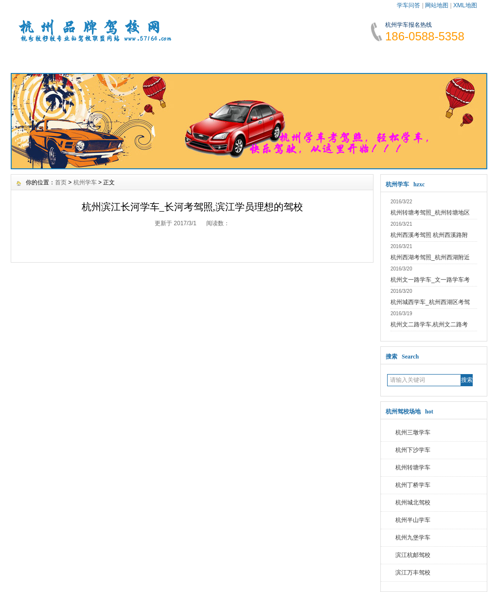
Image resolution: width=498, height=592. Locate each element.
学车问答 (408, 5)
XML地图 (465, 5)
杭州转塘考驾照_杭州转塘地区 (430, 212)
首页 (61, 182)
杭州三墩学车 (412, 432)
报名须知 (158, 58)
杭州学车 (85, 182)
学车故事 (334, 58)
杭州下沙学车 (412, 450)
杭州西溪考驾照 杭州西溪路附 (429, 235)
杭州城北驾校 (412, 502)
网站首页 (40, 58)
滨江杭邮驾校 (412, 555)
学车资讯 (99, 58)
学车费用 (217, 58)
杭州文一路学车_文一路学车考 (430, 279)
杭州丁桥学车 (412, 485)
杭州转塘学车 (412, 467)
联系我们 (452, 58)
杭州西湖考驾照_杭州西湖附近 (430, 257)
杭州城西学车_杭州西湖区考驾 (430, 302)
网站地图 (436, 5)
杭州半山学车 (412, 520)
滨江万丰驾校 (412, 572)
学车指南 (275, 58)
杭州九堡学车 (412, 537)
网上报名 (393, 58)
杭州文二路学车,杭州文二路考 (429, 324)
